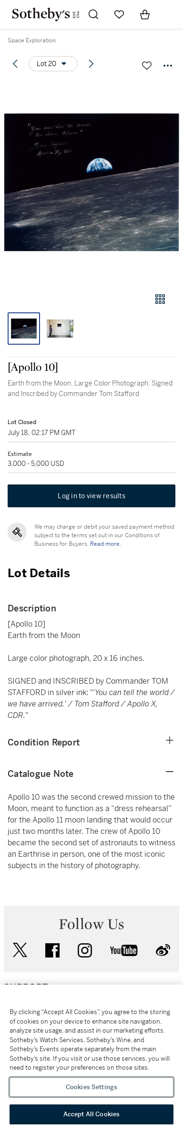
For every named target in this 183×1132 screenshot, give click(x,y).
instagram (85, 950)
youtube (124, 950)
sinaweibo (163, 950)
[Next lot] (91, 63)
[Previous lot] (15, 63)
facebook (52, 950)
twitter (20, 950)
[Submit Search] (93, 14)
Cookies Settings (91, 1087)
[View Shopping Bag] (145, 14)
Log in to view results (91, 496)
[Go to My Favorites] (119, 14)
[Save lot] (146, 65)
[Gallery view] (160, 299)
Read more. (105, 544)
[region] (91, 1058)
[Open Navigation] (170, 14)
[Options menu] (53, 63)
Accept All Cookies (91, 1114)
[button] (91, 182)
